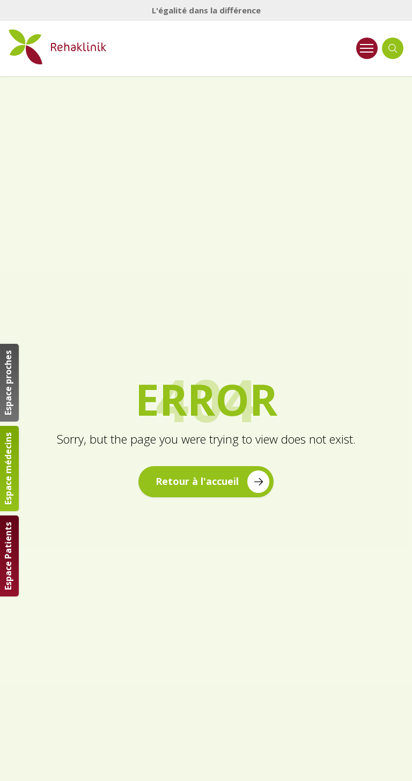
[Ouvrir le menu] (367, 48)
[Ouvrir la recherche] (392, 48)
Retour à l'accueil (212, 481)
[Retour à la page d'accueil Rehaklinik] (77, 47)
